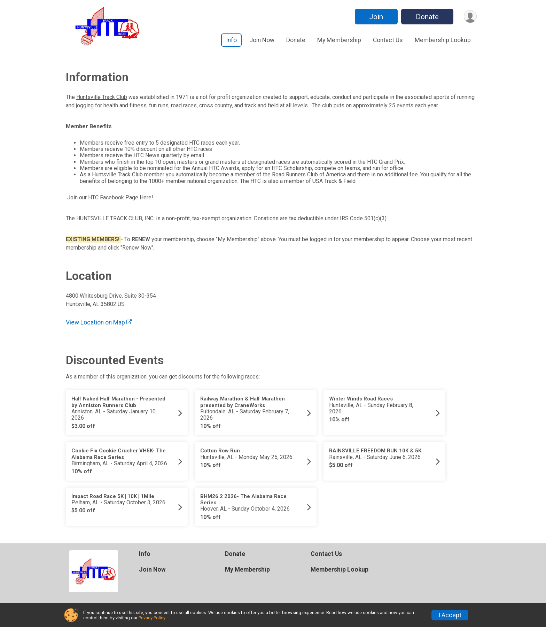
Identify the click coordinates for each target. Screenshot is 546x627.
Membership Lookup (443, 40)
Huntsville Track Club (101, 97)
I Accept (449, 615)
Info (231, 40)
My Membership (339, 40)
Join (376, 17)
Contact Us (388, 40)
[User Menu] (470, 16)
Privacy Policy (152, 617)
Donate (427, 17)
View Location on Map (99, 322)
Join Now (261, 40)
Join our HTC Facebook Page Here (108, 197)
